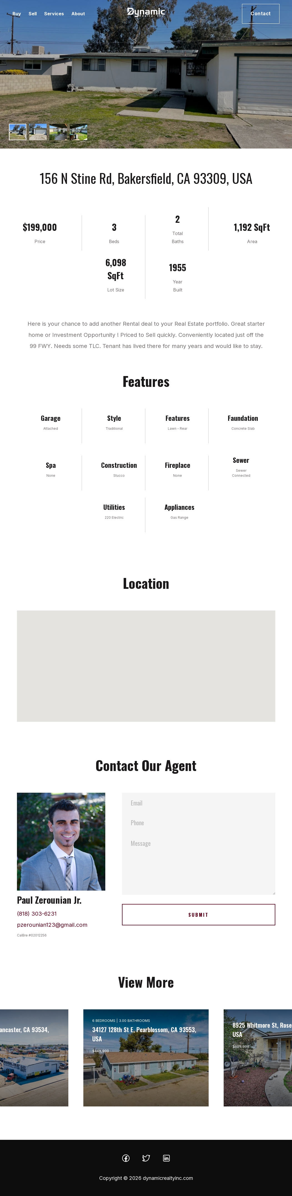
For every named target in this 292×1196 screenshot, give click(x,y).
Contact (261, 13)
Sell (33, 13)
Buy (17, 13)
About (78, 13)
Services (54, 13)
